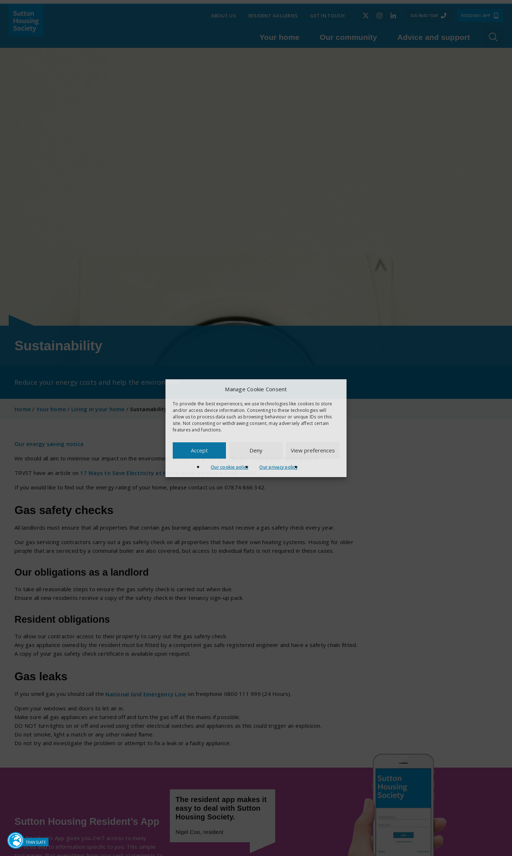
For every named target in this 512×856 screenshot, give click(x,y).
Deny (256, 450)
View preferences (313, 450)
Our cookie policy (229, 467)
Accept (199, 450)
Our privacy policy (278, 467)
